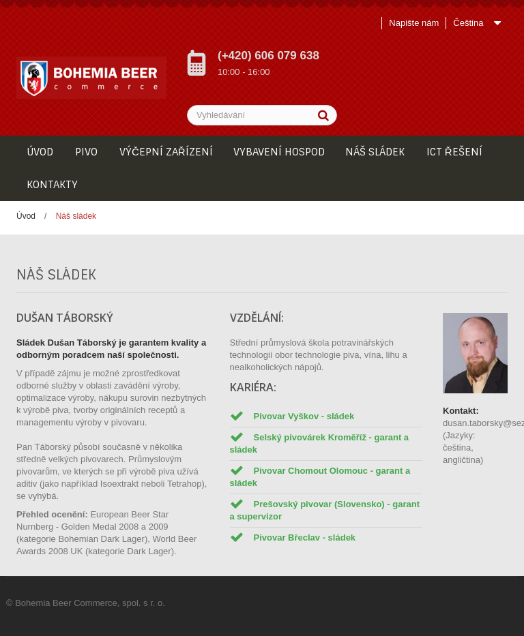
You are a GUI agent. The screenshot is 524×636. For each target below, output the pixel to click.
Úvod (25, 216)
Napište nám (414, 23)
